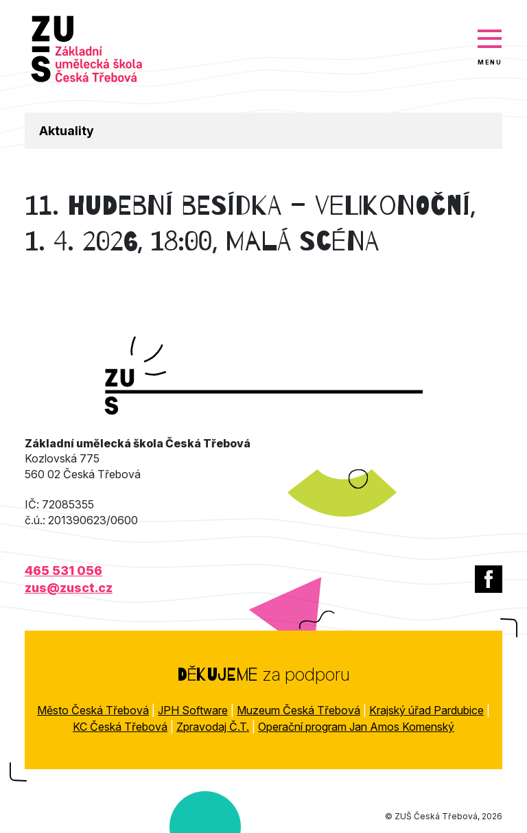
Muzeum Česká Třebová (298, 710)
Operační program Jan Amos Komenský (356, 727)
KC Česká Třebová (120, 727)
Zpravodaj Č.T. (212, 727)
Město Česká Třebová (93, 710)
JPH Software (193, 710)
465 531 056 (63, 570)
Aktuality (66, 131)
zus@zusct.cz (69, 587)
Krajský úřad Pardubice (426, 710)
